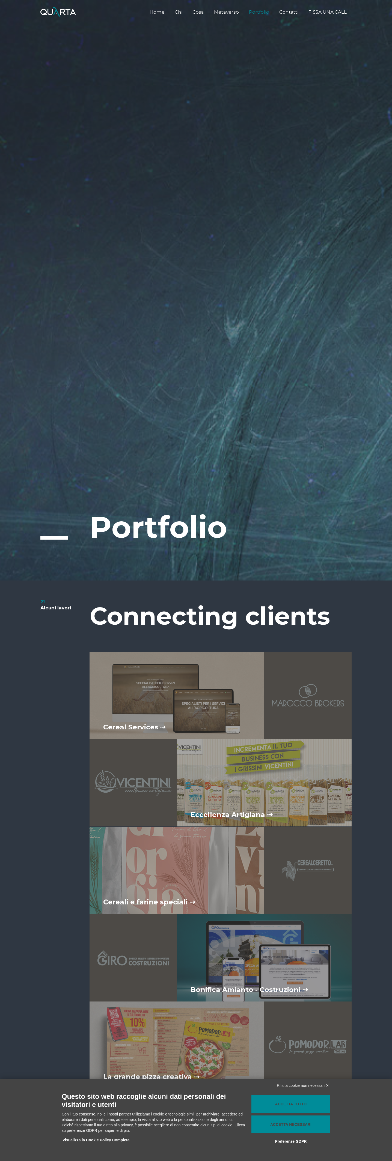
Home (162, 12)
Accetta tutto (291, 1104)
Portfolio (261, 12)
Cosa (201, 12)
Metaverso (229, 12)
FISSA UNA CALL (328, 12)
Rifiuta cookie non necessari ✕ (303, 1085)
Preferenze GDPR (291, 1141)
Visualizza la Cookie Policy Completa (96, 1140)
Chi (183, 12)
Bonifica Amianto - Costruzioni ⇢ (250, 989)
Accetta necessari (290, 1124)
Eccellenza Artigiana (232, 814)
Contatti (289, 12)
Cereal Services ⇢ (134, 727)
